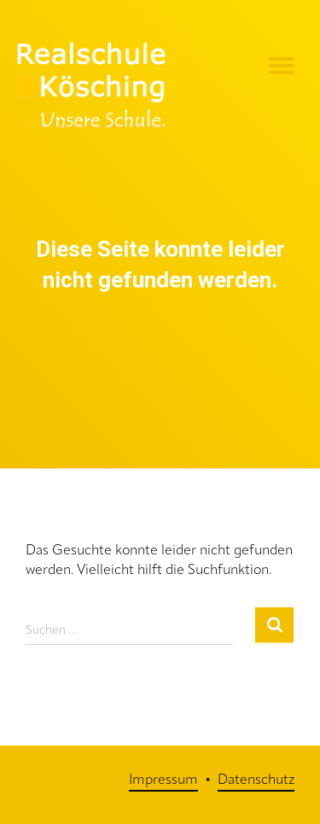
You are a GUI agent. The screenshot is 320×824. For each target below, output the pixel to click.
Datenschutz (256, 780)
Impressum (163, 780)
